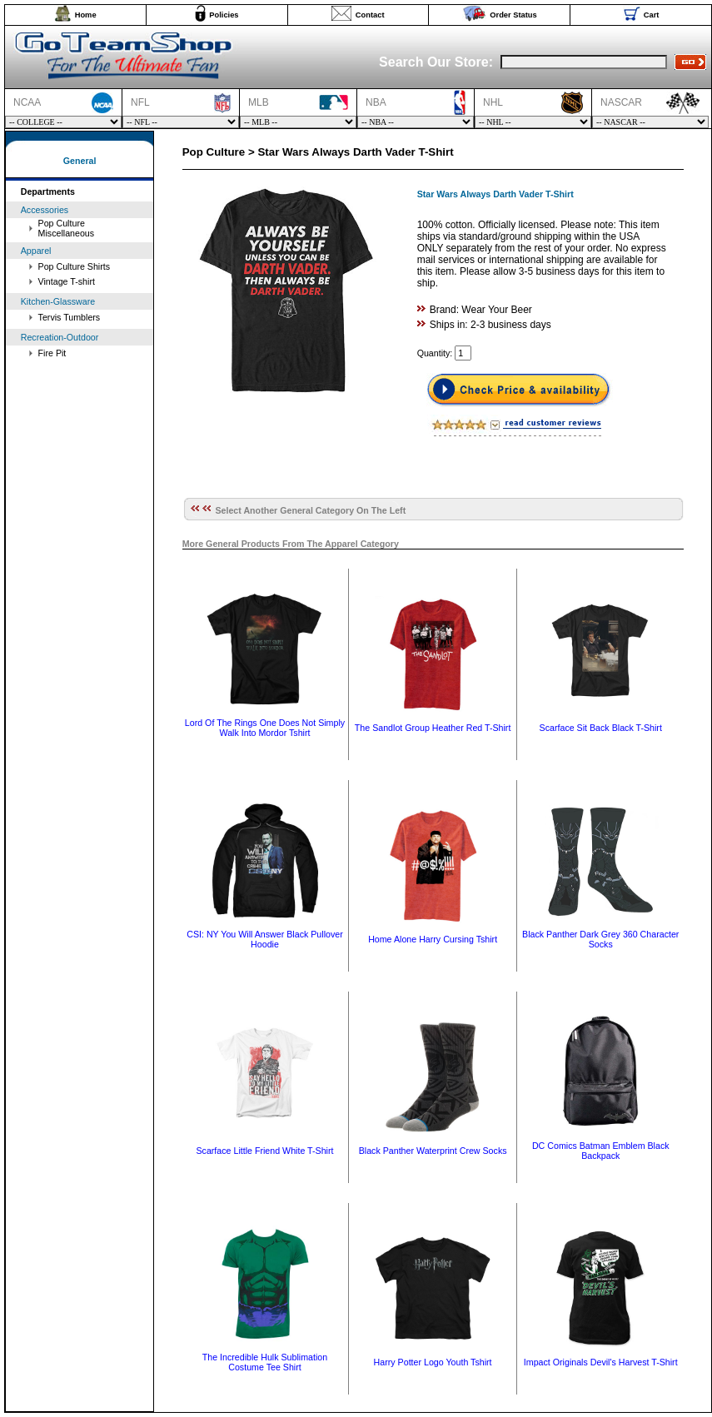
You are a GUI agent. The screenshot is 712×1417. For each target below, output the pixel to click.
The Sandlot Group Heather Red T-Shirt (433, 728)
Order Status (513, 15)
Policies (223, 15)
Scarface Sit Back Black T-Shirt (601, 728)
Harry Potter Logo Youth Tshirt (433, 1362)
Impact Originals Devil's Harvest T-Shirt (601, 1362)
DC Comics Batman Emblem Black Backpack (601, 1151)
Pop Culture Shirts (74, 266)
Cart (652, 15)
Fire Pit (52, 353)
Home (86, 15)
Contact (370, 15)
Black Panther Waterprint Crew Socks (433, 1151)
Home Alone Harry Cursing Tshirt (432, 939)
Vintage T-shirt (66, 281)
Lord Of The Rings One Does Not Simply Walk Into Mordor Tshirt (265, 728)
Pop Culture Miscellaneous (66, 228)
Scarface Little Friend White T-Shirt (264, 1151)
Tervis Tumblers (69, 317)
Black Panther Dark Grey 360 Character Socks (600, 939)
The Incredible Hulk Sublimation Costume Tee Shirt (264, 1362)
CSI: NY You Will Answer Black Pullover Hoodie (265, 939)
